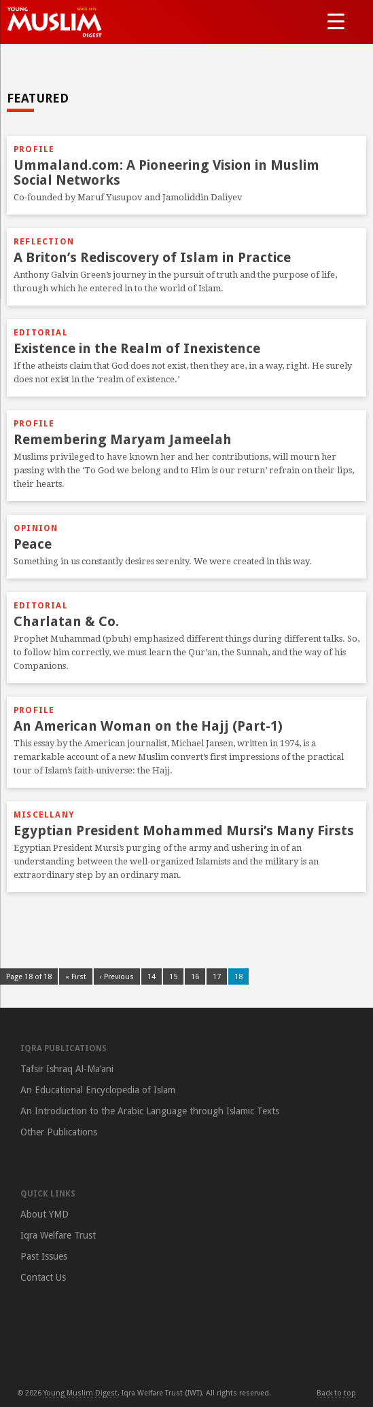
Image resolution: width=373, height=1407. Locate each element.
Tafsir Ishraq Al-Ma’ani (66, 1068)
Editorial (41, 332)
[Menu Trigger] (336, 20)
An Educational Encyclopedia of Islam (97, 1089)
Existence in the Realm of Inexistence (137, 348)
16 (195, 976)
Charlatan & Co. (66, 621)
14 (151, 976)
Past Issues (43, 1256)
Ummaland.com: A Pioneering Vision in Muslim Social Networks (166, 172)
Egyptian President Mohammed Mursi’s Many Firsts (184, 830)
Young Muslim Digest (80, 1393)
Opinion (36, 528)
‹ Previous (117, 976)
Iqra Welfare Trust (58, 1235)
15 (173, 976)
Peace (33, 544)
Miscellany (44, 815)
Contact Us (43, 1277)
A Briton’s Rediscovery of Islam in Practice (152, 257)
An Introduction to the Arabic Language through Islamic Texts (149, 1111)
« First (75, 976)
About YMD (44, 1214)
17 (217, 976)
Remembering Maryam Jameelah (123, 439)
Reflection (44, 241)
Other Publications (58, 1132)
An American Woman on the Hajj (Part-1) (148, 726)
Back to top (336, 1393)
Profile (34, 149)
